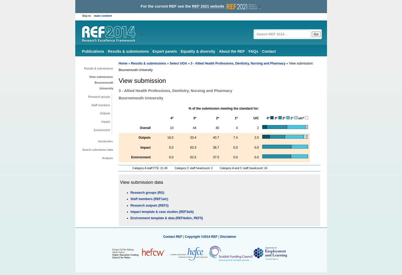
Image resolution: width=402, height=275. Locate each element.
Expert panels (165, 51)
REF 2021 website (225, 6)
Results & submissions (128, 51)
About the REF (232, 51)
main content (103, 15)
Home (123, 63)
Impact (105, 121)
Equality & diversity (198, 51)
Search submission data (97, 149)
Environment (102, 130)
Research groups (99, 96)
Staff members (101, 105)
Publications (93, 51)
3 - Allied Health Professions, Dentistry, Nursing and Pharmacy (238, 63)
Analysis (107, 158)
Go (316, 34)
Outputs (105, 113)
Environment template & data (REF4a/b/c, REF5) (167, 218)
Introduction (105, 141)
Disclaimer (228, 237)
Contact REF (172, 237)
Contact (269, 51)
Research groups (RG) (147, 193)
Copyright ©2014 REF (201, 237)
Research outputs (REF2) (150, 205)
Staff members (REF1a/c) (149, 199)
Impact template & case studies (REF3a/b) (162, 212)
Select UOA (178, 63)
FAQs (253, 51)
